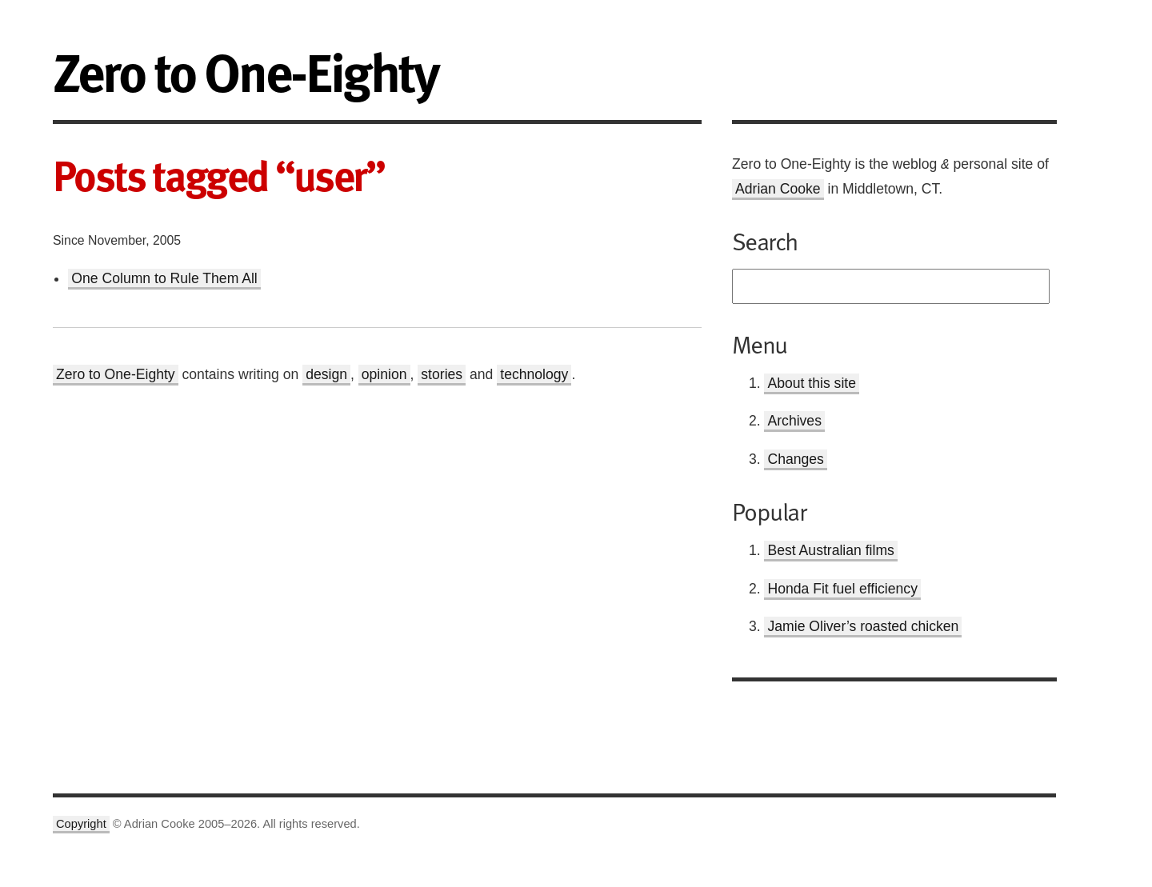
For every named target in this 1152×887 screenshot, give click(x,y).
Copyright (81, 823)
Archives (794, 421)
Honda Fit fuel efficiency (842, 589)
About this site (811, 383)
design (326, 374)
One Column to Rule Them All (164, 278)
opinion (384, 374)
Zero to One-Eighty (115, 374)
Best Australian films (830, 550)
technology (534, 374)
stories (441, 374)
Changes (795, 459)
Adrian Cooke (778, 189)
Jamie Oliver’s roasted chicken (862, 626)
